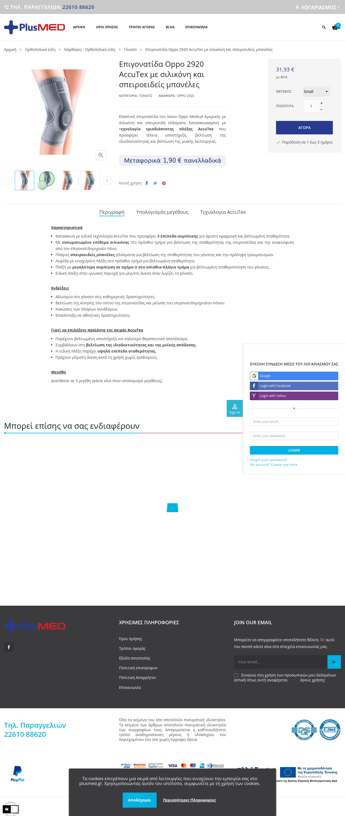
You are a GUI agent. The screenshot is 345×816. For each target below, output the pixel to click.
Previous (8, 180)
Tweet (155, 183)
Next (107, 180)
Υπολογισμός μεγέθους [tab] (162, 211)
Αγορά (304, 127)
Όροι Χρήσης (130, 636)
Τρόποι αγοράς (132, 646)
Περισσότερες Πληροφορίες (189, 800)
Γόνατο (145, 95)
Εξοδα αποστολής (134, 656)
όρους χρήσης (312, 678)
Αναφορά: (166, 95)
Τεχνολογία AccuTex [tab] (223, 211)
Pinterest (164, 183)
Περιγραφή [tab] (112, 211)
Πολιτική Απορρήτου (137, 675)
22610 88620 (79, 7)
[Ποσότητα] (311, 106)
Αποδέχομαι (139, 800)
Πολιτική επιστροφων (138, 666)
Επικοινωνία (130, 685)
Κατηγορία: (128, 95)
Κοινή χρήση (147, 183)
